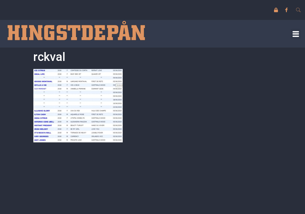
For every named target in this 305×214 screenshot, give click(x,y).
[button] (296, 34)
